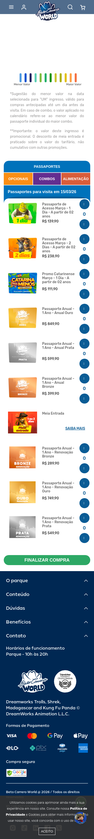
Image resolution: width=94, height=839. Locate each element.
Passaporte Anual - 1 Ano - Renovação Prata (58, 522)
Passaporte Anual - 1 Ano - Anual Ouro (58, 311)
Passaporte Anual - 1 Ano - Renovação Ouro (58, 487)
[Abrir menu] (11, 7)
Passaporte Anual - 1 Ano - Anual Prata (58, 346)
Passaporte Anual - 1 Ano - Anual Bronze (58, 383)
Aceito (47, 831)
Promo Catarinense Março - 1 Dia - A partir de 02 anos (58, 278)
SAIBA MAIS (75, 428)
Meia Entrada (53, 414)
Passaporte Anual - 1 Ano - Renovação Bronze (58, 452)
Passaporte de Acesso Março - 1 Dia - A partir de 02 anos (57, 210)
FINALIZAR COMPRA (47, 560)
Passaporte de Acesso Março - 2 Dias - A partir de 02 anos (58, 245)
